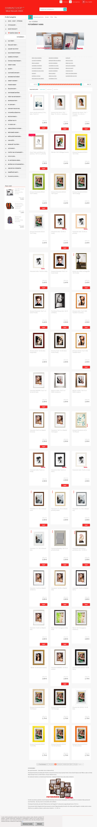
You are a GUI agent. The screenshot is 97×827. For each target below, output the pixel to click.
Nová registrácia (76, 2)
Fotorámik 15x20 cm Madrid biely (38, 628)
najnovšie (56, 89)
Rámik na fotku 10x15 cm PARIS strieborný (58, 391)
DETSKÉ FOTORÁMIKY (53, 63)
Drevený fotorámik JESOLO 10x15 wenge (79, 192)
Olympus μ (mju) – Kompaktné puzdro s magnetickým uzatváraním (19, 206)
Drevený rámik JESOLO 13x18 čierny (80, 668)
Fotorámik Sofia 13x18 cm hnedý (58, 232)
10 (70, 764)
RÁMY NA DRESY (52, 73)
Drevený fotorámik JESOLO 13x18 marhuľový (58, 745)
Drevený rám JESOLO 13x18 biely (80, 708)
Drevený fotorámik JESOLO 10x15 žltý (79, 153)
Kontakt (47, 17)
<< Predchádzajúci (41, 764)
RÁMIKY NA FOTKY (69, 63)
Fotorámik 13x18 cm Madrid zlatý (59, 589)
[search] (65, 9)
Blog (56, 17)
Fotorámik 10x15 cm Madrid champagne (59, 431)
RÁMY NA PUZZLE (69, 60)
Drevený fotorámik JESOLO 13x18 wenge (58, 708)
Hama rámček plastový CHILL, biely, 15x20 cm (38, 113)
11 (73, 764)
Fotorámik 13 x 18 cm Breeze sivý (80, 509)
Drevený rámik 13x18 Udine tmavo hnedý (59, 351)
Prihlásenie (65, 2)
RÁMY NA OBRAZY (35, 63)
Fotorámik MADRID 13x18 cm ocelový (59, 668)
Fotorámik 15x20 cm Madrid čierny (80, 589)
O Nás (51, 17)
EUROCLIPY (68, 58)
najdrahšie (49, 89)
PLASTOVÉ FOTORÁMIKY (37, 68)
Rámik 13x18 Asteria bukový (39, 667)
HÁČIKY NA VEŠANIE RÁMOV (71, 73)
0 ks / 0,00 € (88, 2)
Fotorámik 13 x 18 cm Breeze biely (38, 549)
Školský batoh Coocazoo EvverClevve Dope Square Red (19, 219)
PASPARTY (34, 73)
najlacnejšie (42, 89)
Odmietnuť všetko (28, 824)
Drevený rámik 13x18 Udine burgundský (37, 351)
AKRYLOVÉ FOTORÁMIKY (71, 65)
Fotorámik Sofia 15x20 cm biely (81, 470)
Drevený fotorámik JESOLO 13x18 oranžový (79, 745)
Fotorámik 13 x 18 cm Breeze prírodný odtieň (59, 509)
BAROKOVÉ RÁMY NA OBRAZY (55, 60)
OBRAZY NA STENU (52, 76)
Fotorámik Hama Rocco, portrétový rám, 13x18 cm (79, 549)
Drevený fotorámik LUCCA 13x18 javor (79, 431)
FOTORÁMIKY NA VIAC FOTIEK (38, 71)
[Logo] (15, 9)
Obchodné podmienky (39, 17)
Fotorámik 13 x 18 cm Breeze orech (38, 509)
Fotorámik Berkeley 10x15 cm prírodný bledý (59, 549)
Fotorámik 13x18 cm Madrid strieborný (38, 589)
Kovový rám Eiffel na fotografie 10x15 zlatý (81, 272)
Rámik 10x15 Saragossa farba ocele (59, 628)
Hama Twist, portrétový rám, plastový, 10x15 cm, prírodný (38, 153)
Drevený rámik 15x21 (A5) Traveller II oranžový (79, 311)
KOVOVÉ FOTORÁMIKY (53, 71)
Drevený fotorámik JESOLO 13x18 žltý (37, 745)
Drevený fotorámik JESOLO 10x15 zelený (37, 192)
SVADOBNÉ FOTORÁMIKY (37, 65)
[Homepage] (31, 17)
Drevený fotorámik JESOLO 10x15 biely (37, 232)
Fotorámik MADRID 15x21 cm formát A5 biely (38, 391)
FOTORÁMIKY (35, 21)
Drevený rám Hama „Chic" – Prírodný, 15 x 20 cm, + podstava (80, 114)
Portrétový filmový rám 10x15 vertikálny (59, 311)
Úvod (30, 21)
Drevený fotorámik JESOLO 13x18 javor (37, 708)
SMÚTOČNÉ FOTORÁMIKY (54, 68)
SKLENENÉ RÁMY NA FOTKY (71, 76)
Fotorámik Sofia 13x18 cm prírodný (79, 232)
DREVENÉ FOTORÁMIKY (53, 58)
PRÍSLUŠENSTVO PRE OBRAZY (38, 78)
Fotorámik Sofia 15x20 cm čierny (58, 470)
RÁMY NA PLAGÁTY (69, 68)
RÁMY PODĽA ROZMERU (37, 58)
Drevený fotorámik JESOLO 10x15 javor (58, 192)
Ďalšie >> (80, 764)
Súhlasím (39, 824)
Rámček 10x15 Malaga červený (60, 152)
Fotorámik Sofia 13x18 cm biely (38, 271)
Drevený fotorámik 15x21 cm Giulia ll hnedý (38, 311)
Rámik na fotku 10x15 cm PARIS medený (79, 391)
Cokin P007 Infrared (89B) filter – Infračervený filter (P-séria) (19, 191)
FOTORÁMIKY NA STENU (53, 65)
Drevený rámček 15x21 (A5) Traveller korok (80, 351)
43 (76, 764)
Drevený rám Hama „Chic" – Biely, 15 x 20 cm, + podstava (59, 113)
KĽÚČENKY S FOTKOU (36, 76)
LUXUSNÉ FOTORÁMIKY (36, 60)
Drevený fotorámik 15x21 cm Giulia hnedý (59, 272)
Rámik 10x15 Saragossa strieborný (79, 628)
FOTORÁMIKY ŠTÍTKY (53, 78)
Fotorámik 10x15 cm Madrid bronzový (38, 431)
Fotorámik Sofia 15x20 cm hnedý (37, 470)
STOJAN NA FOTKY (69, 71)
